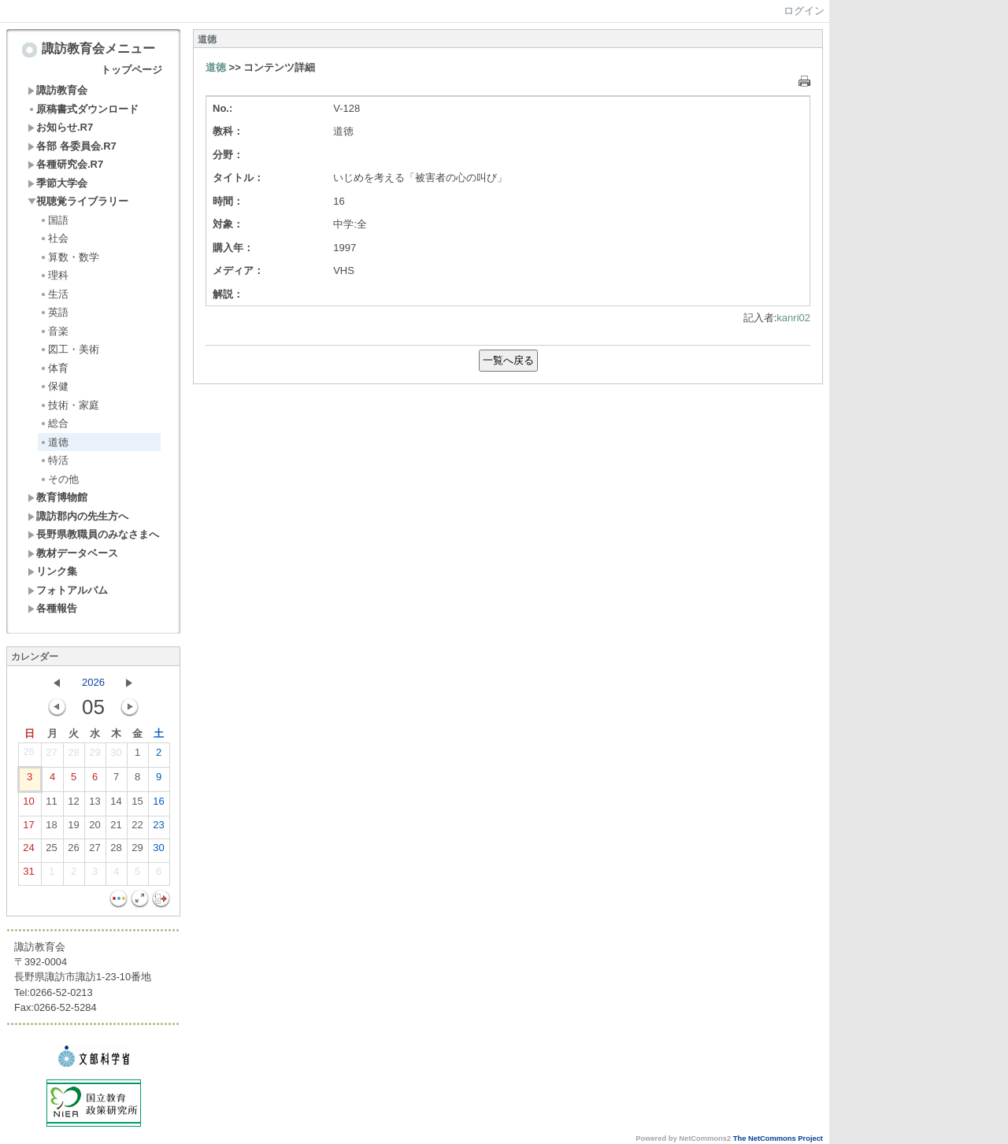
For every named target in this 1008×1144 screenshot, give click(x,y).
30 (115, 755)
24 (28, 851)
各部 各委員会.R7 (72, 146)
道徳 (54, 442)
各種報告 (52, 608)
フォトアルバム (68, 590)
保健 (54, 386)
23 (158, 828)
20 (94, 828)
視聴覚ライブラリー (78, 201)
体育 (54, 368)
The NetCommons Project (778, 1138)
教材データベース (73, 553)
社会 (54, 238)
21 (115, 828)
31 (28, 874)
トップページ (131, 70)
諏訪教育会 (57, 90)
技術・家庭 (69, 405)
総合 (54, 423)
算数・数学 (69, 257)
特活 (54, 460)
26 (28, 755)
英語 (54, 312)
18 (51, 828)
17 (28, 828)
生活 (54, 294)
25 (51, 851)
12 (73, 804)
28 (73, 755)
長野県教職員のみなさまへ (93, 534)
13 (94, 804)
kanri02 (793, 318)
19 (73, 828)
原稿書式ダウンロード (83, 109)
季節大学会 (57, 183)
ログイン (804, 11)
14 (115, 804)
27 (51, 755)
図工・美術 (69, 349)
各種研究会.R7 (65, 164)
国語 (54, 220)
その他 (59, 479)
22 (137, 828)
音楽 (54, 331)
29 (94, 755)
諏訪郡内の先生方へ (78, 516)
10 (28, 804)
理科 (54, 275)
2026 (93, 682)
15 (137, 804)
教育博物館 (57, 497)
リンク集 (52, 571)
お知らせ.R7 (60, 127)
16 (158, 804)
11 (51, 804)
